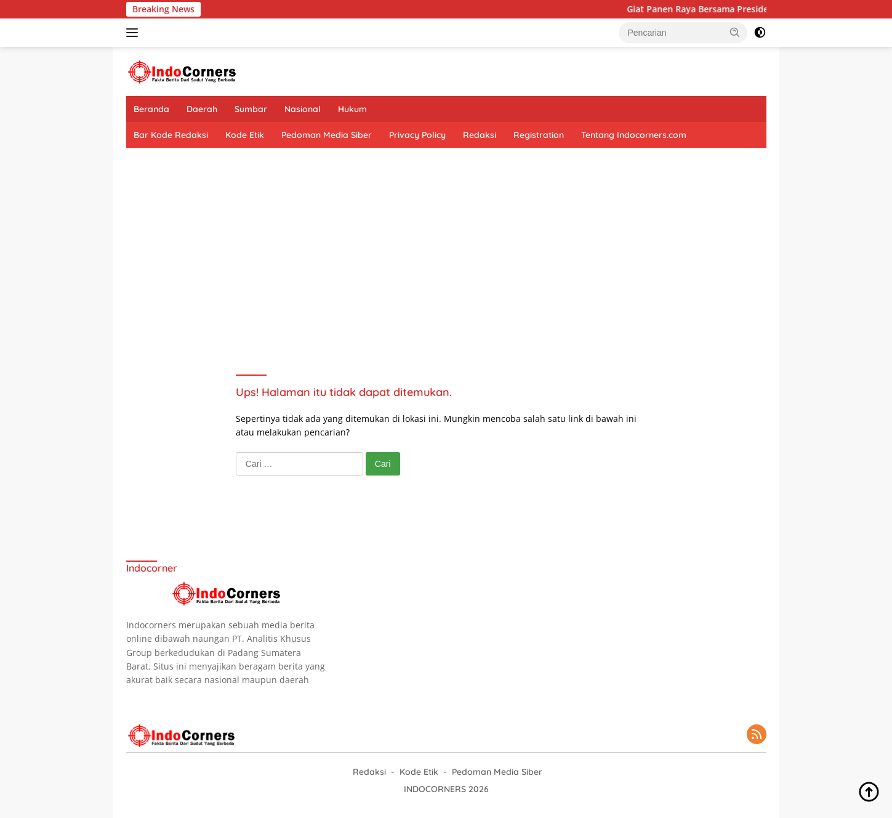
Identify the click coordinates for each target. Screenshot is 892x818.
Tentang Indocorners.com (633, 134)
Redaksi (479, 134)
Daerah (202, 109)
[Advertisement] (446, 246)
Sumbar (251, 109)
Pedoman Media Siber (326, 134)
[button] (735, 32)
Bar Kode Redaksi (171, 134)
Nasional (302, 109)
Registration (538, 134)
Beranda (151, 109)
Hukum (352, 109)
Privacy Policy (417, 134)
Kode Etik (244, 134)
